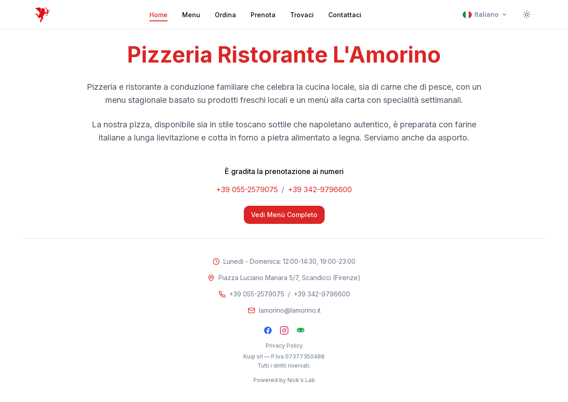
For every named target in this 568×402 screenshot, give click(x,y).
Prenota (263, 15)
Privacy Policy (284, 345)
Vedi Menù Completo (284, 214)
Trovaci (302, 15)
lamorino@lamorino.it (290, 310)
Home (158, 15)
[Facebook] (267, 330)
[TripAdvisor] (300, 330)
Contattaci (344, 15)
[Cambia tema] (527, 14)
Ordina (225, 15)
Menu (191, 15)
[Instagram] (284, 330)
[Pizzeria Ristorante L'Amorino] (43, 14)
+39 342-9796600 (320, 189)
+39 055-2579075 (247, 189)
